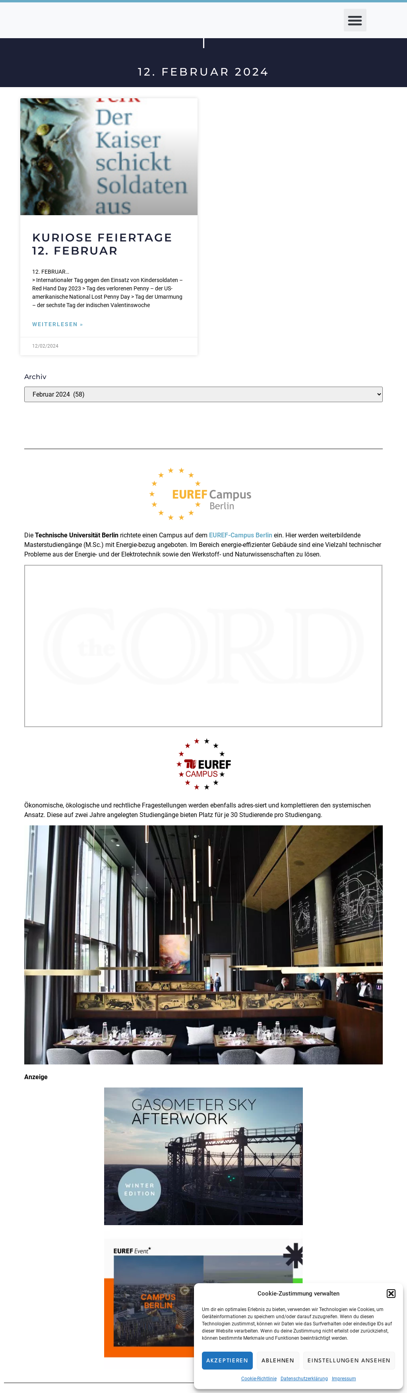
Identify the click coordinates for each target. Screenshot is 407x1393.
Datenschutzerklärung (304, 1378)
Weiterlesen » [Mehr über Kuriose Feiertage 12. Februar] (57, 324)
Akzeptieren (227, 1361)
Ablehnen (278, 1361)
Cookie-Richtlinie (259, 1378)
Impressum (344, 1378)
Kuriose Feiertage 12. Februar (102, 244)
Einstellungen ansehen (349, 1361)
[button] (391, 1294)
